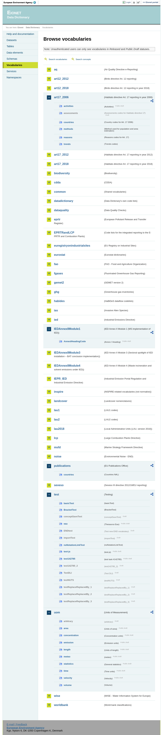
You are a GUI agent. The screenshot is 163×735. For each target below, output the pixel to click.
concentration (71, 635)
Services (11, 71)
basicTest (69, 503)
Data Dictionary (33, 27)
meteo (67, 656)
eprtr (57, 219)
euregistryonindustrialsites (72, 245)
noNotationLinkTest (74, 545)
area (66, 628)
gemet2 (59, 282)
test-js (67, 551)
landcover (60, 401)
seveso (58, 485)
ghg (56, 291)
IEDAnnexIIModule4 (67, 365)
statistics (68, 663)
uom (57, 612)
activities (68, 106)
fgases (58, 273)
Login (128, 2)
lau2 (57, 419)
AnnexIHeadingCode (75, 341)
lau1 (57, 410)
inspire (58, 391)
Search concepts (83, 59)
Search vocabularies (58, 59)
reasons (68, 137)
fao (56, 264)
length (67, 649)
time (66, 671)
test (56, 494)
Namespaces (14, 77)
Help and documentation (20, 34)
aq (55, 69)
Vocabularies (14, 65)
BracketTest (70, 509)
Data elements (15, 52)
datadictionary (63, 200)
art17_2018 (61, 163)
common (60, 191)
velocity (68, 678)
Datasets (12, 40)
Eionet (20, 27)
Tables (10, 46)
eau (65, 523)
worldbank (61, 704)
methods (68, 129)
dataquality (61, 210)
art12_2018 (61, 88)
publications (62, 465)
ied (56, 319)
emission (68, 642)
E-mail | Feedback (17, 724)
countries (69, 122)
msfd (57, 447)
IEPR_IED (60, 378)
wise (57, 695)
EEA (21, 2)
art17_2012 (61, 154)
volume (68, 685)
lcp (56, 437)
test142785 (69, 558)
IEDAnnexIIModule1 (67, 328)
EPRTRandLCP (64, 232)
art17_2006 (61, 97)
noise (57, 456)
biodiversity (62, 173)
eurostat (59, 254)
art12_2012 (61, 78)
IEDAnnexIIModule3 (67, 352)
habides (59, 301)
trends (67, 144)
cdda (57, 182)
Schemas (12, 58)
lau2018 (59, 428)
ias (56, 310)
